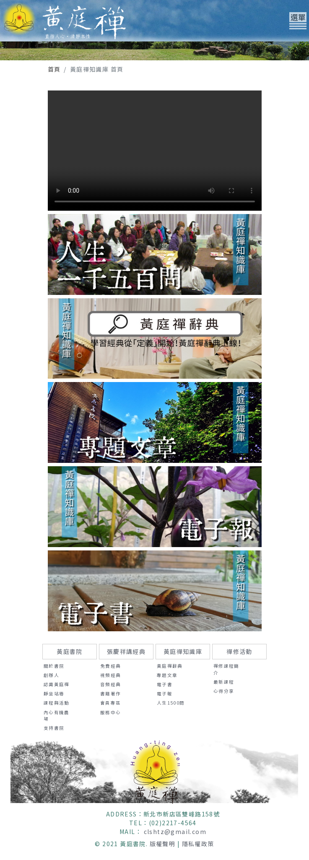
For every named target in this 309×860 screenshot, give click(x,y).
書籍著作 (110, 693)
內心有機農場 (57, 715)
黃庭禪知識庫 (183, 651)
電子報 (164, 693)
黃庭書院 (70, 651)
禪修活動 (239, 651)
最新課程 (223, 682)
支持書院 (54, 728)
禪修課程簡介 (226, 669)
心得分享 (223, 691)
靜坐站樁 (54, 693)
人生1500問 (171, 703)
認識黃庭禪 (57, 684)
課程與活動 (57, 703)
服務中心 (110, 712)
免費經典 (110, 666)
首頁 (54, 69)
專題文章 (167, 675)
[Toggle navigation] (298, 21)
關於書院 (54, 666)
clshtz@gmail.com (175, 831)
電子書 (164, 684)
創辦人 (51, 675)
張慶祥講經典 (126, 651)
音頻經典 (110, 684)
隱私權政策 (198, 843)
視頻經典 (110, 675)
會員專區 (110, 703)
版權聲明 (163, 843)
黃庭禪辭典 (170, 666)
